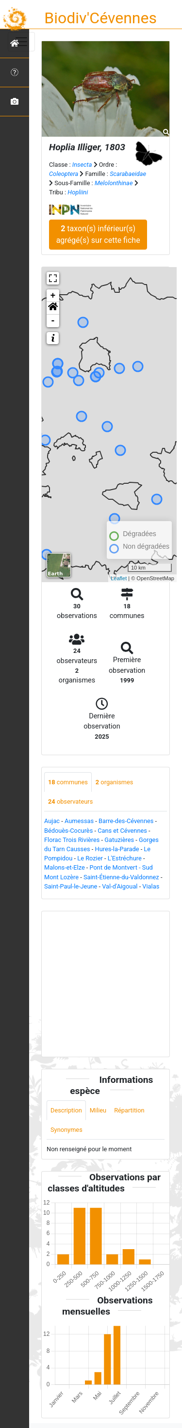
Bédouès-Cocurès (68, 830)
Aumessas (79, 821)
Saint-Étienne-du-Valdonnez (121, 877)
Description (66, 1110)
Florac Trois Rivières (71, 839)
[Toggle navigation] (21, 41)
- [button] (53, 321)
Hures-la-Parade (117, 849)
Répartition (129, 1110)
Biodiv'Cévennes (100, 18)
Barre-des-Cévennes (126, 821)
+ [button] (53, 295)
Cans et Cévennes (122, 830)
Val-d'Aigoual (119, 886)
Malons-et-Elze (64, 867)
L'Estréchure (125, 858)
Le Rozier (90, 858)
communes (68, 782)
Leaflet (119, 578)
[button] (53, 308)
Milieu (98, 1110)
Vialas (150, 886)
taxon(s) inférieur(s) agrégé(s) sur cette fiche (98, 234)
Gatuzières (119, 839)
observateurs (70, 801)
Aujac (52, 821)
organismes (114, 782)
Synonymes (66, 1129)
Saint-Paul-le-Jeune (70, 886)
